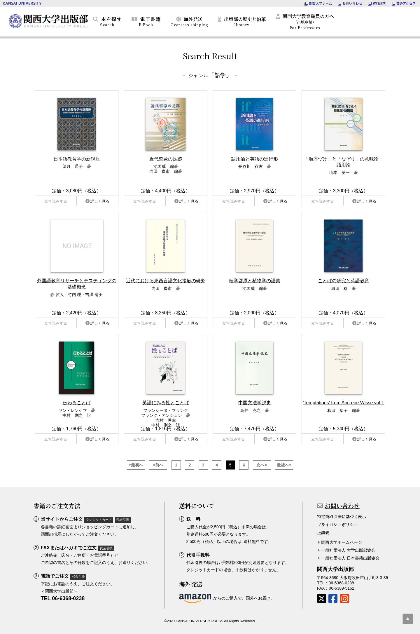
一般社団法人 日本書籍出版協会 (350, 558)
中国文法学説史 (254, 402)
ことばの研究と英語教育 (343, 280)
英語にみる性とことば (165, 402)
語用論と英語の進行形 (254, 158)
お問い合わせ (342, 505)
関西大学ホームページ (341, 542)
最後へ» (284, 465)
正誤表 (323, 532)
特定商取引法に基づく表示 (341, 516)
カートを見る (389, 21)
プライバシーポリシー (337, 524)
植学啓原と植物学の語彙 (254, 280)
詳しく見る (99, 201)
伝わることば (77, 402)
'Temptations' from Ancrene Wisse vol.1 (343, 402)
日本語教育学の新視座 (76, 158)
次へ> (261, 465)
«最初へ (136, 465)
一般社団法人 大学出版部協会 (348, 550)
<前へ (158, 465)
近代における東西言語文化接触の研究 (165, 280)
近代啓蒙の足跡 (165, 158)
